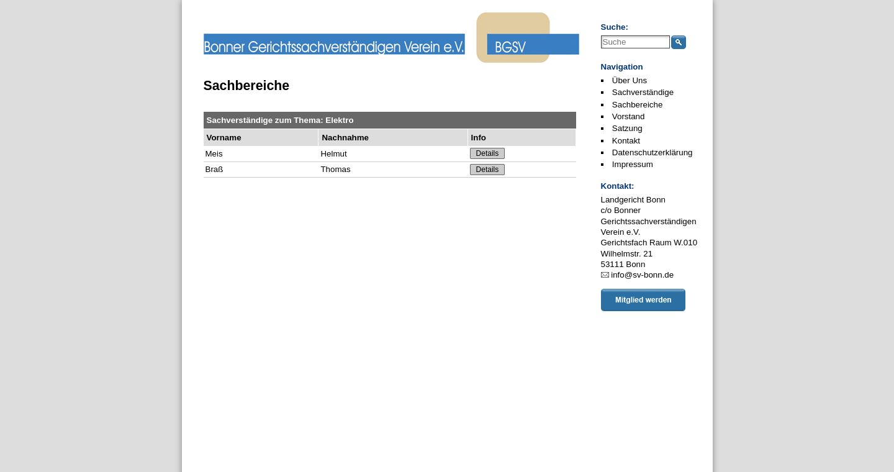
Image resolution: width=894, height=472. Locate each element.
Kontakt (626, 140)
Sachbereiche (637, 104)
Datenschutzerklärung (652, 152)
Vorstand (628, 116)
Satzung (627, 128)
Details (487, 153)
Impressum (632, 164)
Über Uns (629, 80)
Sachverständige (643, 92)
